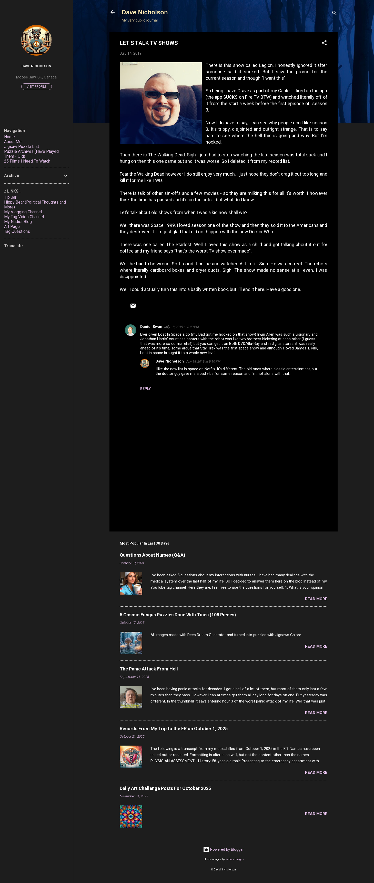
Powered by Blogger (223, 849)
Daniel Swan (151, 326)
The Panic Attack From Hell (149, 668)
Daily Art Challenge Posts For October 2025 (165, 788)
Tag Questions (17, 231)
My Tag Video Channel (24, 216)
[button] (324, 44)
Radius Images (235, 859)
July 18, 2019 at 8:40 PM (181, 327)
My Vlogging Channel (23, 211)
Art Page (12, 226)
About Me (13, 141)
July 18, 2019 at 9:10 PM (203, 361)
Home (9, 136)
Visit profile (36, 86)
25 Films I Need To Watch (27, 161)
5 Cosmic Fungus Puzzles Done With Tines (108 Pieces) (178, 614)
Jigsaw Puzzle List (21, 146)
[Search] (334, 14)
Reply (145, 389)
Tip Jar (10, 197)
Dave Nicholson (145, 12)
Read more (316, 599)
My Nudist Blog (18, 221)
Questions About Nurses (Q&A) (152, 555)
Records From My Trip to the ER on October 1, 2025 (174, 728)
